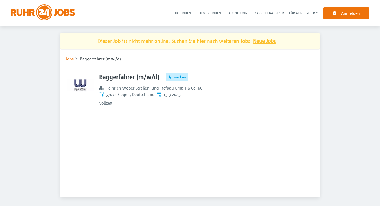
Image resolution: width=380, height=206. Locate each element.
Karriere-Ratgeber (269, 13)
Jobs (70, 58)
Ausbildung (237, 13)
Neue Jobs (264, 40)
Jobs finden (181, 13)
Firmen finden (209, 13)
